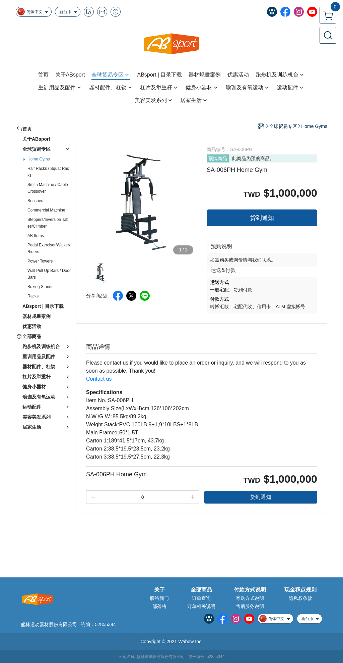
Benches (35, 200)
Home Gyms (38, 159)
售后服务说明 (250, 606)
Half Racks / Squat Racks (48, 172)
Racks (33, 296)
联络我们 (159, 598)
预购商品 (217, 158)
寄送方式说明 (250, 598)
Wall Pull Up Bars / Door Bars (49, 274)
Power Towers (40, 261)
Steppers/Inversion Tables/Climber (48, 223)
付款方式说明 (250, 590)
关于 (159, 590)
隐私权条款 (300, 598)
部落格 (159, 606)
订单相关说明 (201, 606)
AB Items (35, 235)
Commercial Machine (46, 210)
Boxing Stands (40, 286)
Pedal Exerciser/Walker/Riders (48, 248)
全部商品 (201, 590)
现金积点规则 (300, 590)
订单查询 (201, 598)
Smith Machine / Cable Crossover (47, 188)
